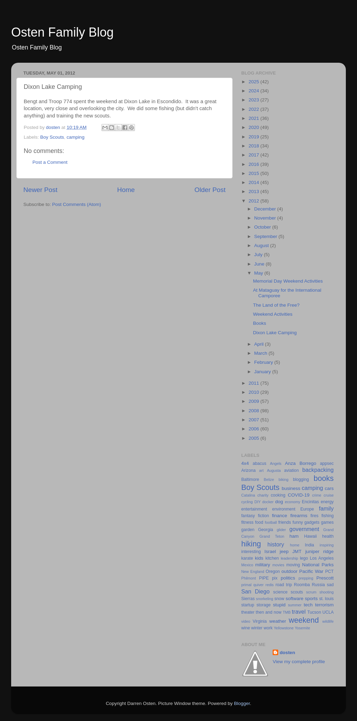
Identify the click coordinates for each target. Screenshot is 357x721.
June (260, 264)
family (326, 508)
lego (304, 558)
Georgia (265, 529)
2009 (254, 401)
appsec (327, 463)
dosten (287, 652)
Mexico (247, 565)
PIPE (264, 578)
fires (314, 515)
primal (246, 585)
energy (327, 501)
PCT (329, 571)
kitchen (272, 558)
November (265, 218)
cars (329, 488)
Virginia (260, 621)
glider (281, 530)
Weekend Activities (273, 314)
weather (277, 621)
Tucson (314, 612)
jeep (284, 551)
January (263, 371)
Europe (307, 509)
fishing (327, 515)
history (275, 544)
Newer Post (40, 189)
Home (126, 189)
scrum (311, 592)
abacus (259, 463)
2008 (254, 410)
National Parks (318, 564)
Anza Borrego (300, 463)
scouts (297, 592)
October (263, 227)
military (262, 564)
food (259, 522)
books (323, 478)
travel (299, 611)
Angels (275, 463)
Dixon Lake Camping (275, 332)
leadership (289, 558)
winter (256, 628)
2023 (254, 99)
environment (283, 509)
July (259, 254)
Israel (270, 551)
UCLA (328, 612)
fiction (263, 515)
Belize (269, 479)
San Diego (255, 591)
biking (283, 479)
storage (264, 605)
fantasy (248, 515)
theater (248, 612)
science (280, 592)
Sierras (248, 598)
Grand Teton (271, 536)
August (262, 245)
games (327, 522)
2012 (254, 201)
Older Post (210, 189)
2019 (254, 136)
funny (298, 522)
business (291, 488)
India (309, 545)
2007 (254, 419)
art (261, 470)
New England (252, 571)
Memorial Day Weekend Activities (288, 281)
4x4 (245, 463)
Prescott (325, 578)
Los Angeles (322, 558)
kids (259, 558)
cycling (247, 502)
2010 (254, 392)
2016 (254, 164)
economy (292, 502)
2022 (254, 109)
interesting (251, 551)
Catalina (248, 495)
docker (267, 502)
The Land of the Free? (276, 305)
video (245, 621)
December (265, 209)
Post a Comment (50, 162)
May (259, 273)
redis (270, 585)
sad (330, 584)
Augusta (274, 470)
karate (247, 558)
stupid (279, 604)
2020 (254, 127)
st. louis (326, 598)
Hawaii (310, 536)
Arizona (248, 470)
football (271, 522)
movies (278, 565)
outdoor (289, 571)
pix (275, 578)
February (264, 362)
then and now (269, 612)
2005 (254, 438)
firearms (298, 515)
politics (288, 578)
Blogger (242, 703)
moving (293, 564)
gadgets (311, 522)
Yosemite (302, 628)
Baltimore (250, 479)
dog (279, 501)
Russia (318, 584)
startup (247, 605)
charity (262, 495)
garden (248, 529)
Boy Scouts (52, 137)
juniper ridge (319, 551)
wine (245, 628)
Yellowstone (284, 628)
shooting (326, 592)
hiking (251, 543)
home (294, 545)
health (328, 536)
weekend (304, 620)
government (304, 529)
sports (311, 598)
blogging (301, 479)
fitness (247, 522)
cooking (278, 495)
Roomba (302, 584)
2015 (254, 173)
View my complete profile (299, 661)
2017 (254, 155)
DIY (258, 502)
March (261, 353)
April (259, 344)
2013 (254, 191)
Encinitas (310, 501)
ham (293, 536)
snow (279, 598)
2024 (254, 90)
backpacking (318, 470)
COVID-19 (299, 495)
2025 (254, 81)
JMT (297, 551)
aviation (291, 470)
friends (284, 522)
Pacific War (311, 571)
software (294, 598)
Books (259, 323)
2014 (254, 182)
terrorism (324, 604)
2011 (254, 383)
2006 (254, 428)
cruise (329, 495)
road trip (283, 584)
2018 (254, 145)
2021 (254, 118)
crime (316, 495)
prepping (305, 578)
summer (295, 605)
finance (279, 515)
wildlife (328, 621)
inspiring (327, 545)
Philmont (248, 578)
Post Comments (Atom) (76, 204)
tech (308, 604)
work (268, 628)
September (266, 236)
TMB (287, 612)
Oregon (273, 571)
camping (75, 137)
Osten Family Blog (62, 32)
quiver (258, 585)
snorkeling (264, 599)
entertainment (254, 509)
